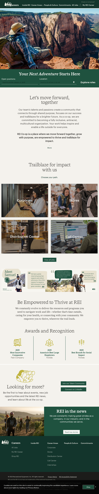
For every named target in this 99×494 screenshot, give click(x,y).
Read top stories (71, 432)
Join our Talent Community (73, 383)
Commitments (65, 5)
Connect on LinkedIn (73, 389)
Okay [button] (88, 487)
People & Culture (51, 5)
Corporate (51, 447)
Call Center (51, 460)
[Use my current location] (74, 82)
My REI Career (88, 5)
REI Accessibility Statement (68, 477)
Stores (49, 452)
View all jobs (49, 260)
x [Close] (95, 487)
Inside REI (26, 5)
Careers (14, 5)
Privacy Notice (52, 477)
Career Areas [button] (37, 5)
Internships (51, 465)
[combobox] (20, 82)
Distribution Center (54, 456)
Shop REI (15, 456)
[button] (49, 127)
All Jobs (75, 5)
